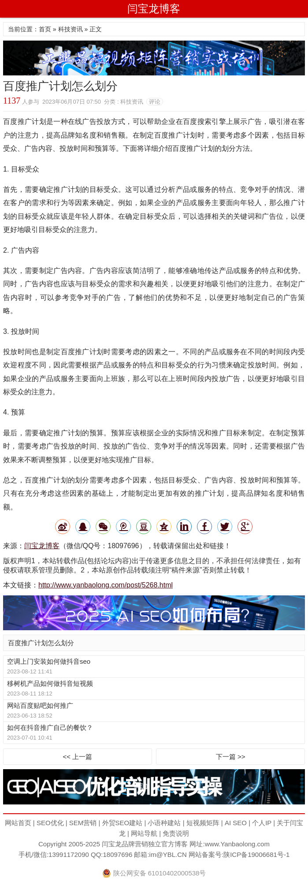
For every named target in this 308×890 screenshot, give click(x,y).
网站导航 (144, 833)
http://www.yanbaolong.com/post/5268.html (105, 585)
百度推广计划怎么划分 (41, 643)
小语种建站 (164, 822)
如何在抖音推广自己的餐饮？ (50, 727)
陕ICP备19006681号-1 (256, 854)
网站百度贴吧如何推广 (40, 705)
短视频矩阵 (202, 822)
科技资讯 (70, 29)
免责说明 (176, 833)
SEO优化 (50, 822)
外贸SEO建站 (122, 822)
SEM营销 (83, 822)
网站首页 (18, 822)
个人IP (261, 822)
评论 (154, 101)
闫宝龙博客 (153, 9)
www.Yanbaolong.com (237, 844)
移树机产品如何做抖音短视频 (50, 683)
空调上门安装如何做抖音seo (48, 661)
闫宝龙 (112, 844)
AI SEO (236, 822)
